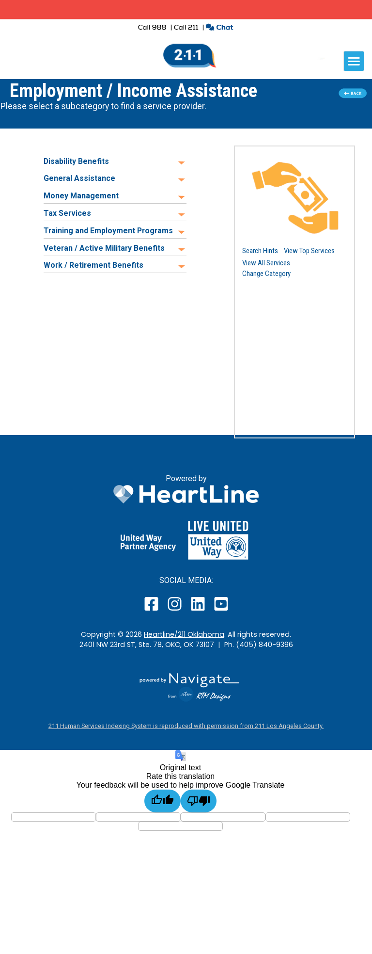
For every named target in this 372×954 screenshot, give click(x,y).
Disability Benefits (76, 161)
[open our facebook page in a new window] (152, 610)
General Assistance (79, 178)
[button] (294, 197)
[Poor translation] (199, 801)
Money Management (81, 195)
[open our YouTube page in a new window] (221, 610)
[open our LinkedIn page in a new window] (198, 610)
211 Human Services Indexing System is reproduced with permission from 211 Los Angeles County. (186, 725)
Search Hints (260, 250)
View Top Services (309, 250)
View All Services (266, 263)
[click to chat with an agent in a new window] (219, 28)
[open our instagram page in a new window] (175, 610)
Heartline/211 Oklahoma (184, 634)
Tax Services (67, 213)
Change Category (266, 273)
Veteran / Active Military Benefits (104, 248)
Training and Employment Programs (108, 230)
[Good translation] (162, 801)
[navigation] (353, 61)
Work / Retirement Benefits (93, 265)
